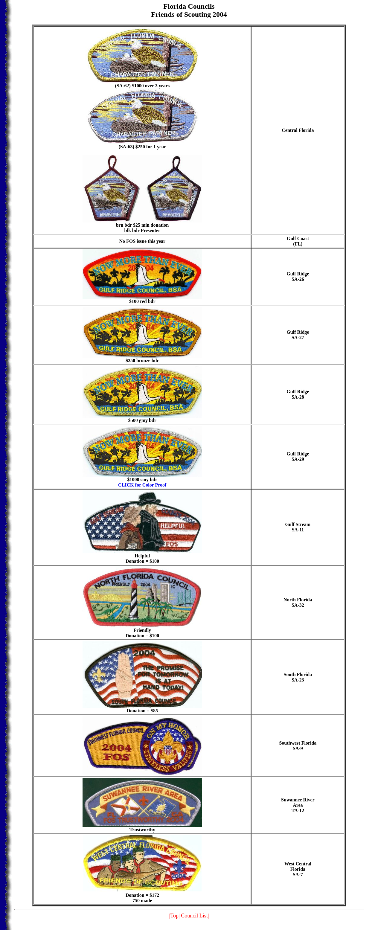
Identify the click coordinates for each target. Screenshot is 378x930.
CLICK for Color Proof (142, 484)
